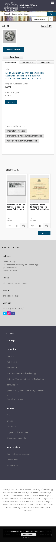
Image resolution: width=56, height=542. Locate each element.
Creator (10, 421)
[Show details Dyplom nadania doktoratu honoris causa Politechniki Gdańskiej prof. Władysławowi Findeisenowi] (46, 226)
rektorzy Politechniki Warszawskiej (22, 141)
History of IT (12, 367)
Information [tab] (28, 62)
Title (8, 415)
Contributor (12, 426)
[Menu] (52, 2)
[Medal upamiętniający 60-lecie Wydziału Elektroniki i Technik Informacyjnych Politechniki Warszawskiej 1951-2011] (9, 36)
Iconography (12, 385)
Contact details (13, 459)
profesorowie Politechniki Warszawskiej (24, 136)
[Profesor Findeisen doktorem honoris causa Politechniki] (16, 189)
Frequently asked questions (18, 454)
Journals (10, 356)
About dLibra (12, 465)
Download (12, 57)
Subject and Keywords (16, 438)
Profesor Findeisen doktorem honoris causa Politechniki (16, 206)
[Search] (51, 14)
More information (37, 531)
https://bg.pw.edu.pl (11, 308)
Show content (13, 49)
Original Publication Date (17, 432)
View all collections (15, 399)
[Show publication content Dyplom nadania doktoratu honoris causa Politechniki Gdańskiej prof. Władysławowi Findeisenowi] (39, 226)
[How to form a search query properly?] (51, 19)
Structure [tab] (45, 62)
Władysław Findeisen (16, 131)
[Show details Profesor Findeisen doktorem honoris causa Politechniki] (23, 226)
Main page (11, 340)
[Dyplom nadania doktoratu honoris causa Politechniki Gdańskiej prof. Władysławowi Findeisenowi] (39, 189)
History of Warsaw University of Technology (25, 379)
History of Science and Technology (21, 373)
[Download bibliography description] (9, 226)
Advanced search (40, 19)
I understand (28, 534)
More (44, 233)
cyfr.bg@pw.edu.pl (11, 296)
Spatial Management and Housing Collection (26, 390)
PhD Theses (12, 362)
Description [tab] (10, 62)
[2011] (8, 87)
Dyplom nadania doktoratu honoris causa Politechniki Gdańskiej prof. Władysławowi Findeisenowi (38, 206)
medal (8, 95)
